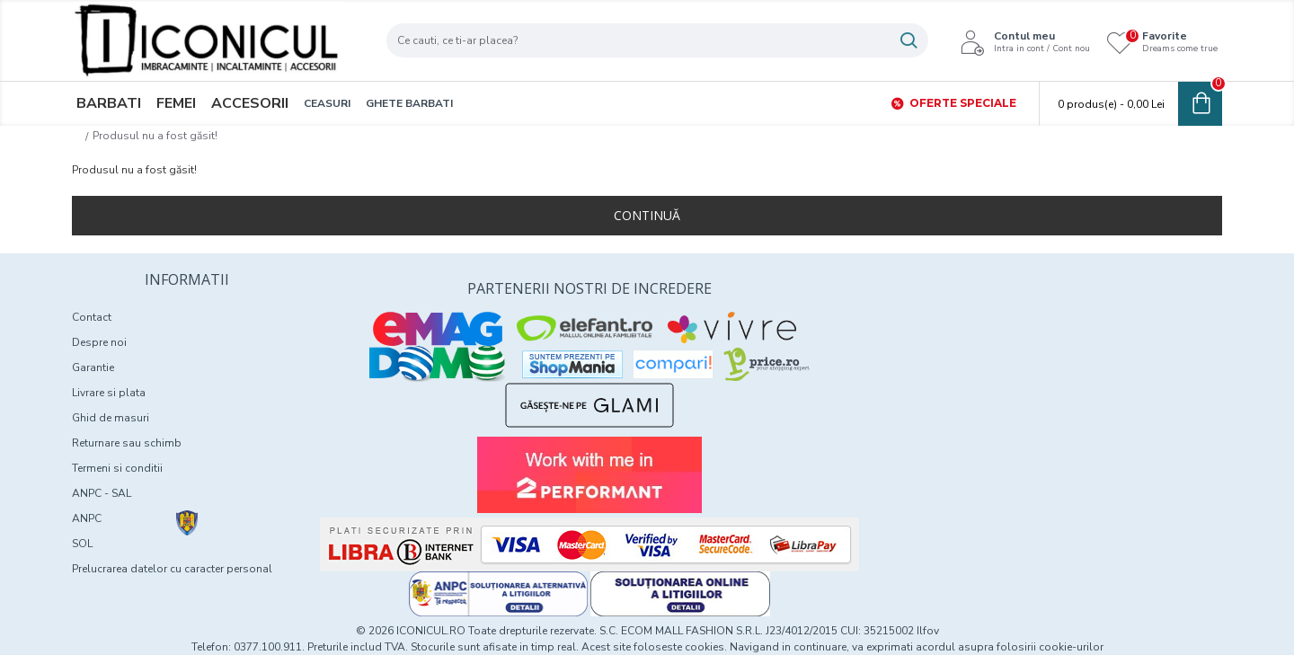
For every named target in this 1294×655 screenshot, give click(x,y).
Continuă (647, 215)
